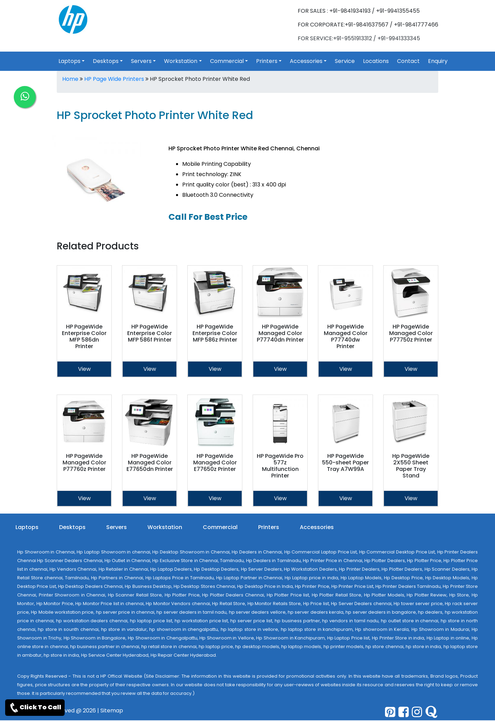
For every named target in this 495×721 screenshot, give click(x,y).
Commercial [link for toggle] (227, 61)
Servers (116, 527)
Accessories (317, 527)
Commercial (220, 527)
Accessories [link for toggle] (306, 61)
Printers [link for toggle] (266, 61)
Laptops (26, 527)
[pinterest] (390, 711)
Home (70, 79)
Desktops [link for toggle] (106, 61)
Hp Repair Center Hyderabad (183, 655)
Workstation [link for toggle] (180, 61)
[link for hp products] (73, 19)
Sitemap (111, 710)
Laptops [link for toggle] (69, 61)
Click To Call (35, 707)
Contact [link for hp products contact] (408, 61)
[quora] (431, 711)
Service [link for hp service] (345, 61)
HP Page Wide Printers (114, 79)
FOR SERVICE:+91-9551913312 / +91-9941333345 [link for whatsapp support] (359, 38)
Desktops (72, 527)
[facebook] (403, 711)
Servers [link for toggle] (141, 61)
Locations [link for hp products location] (376, 61)
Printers (268, 527)
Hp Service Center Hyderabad (114, 655)
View (84, 369)
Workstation (164, 527)
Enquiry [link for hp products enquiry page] (438, 61)
